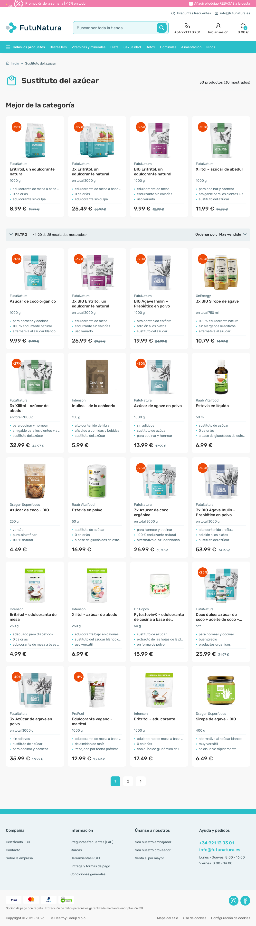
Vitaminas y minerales (88, 47)
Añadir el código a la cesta (222, 3)
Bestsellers (58, 47)
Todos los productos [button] (25, 47)
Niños (210, 47)
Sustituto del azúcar (40, 63)
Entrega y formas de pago (90, 866)
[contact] (187, 27)
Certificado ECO (18, 842)
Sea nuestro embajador (153, 842)
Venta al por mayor (149, 858)
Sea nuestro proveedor (153, 850)
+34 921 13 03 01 (216, 843)
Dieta (114, 47)
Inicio (12, 63)
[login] (218, 27)
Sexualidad (132, 47)
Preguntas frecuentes (191, 13)
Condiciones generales (87, 874)
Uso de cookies (194, 918)
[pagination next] (141, 781)
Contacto (13, 850)
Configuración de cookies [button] (230, 918)
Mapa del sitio (167, 918)
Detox (150, 47)
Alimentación (191, 47)
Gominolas (168, 47)
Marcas (76, 850)
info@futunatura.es (232, 13)
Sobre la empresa (19, 858)
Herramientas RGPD (86, 858)
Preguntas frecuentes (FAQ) (92, 842)
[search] (121, 27)
